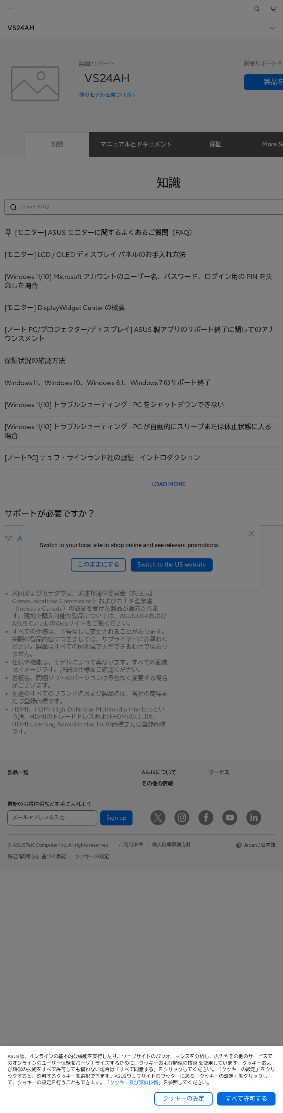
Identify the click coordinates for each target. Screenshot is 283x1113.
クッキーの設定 (183, 1099)
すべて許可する (246, 1099)
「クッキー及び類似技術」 (134, 1082)
